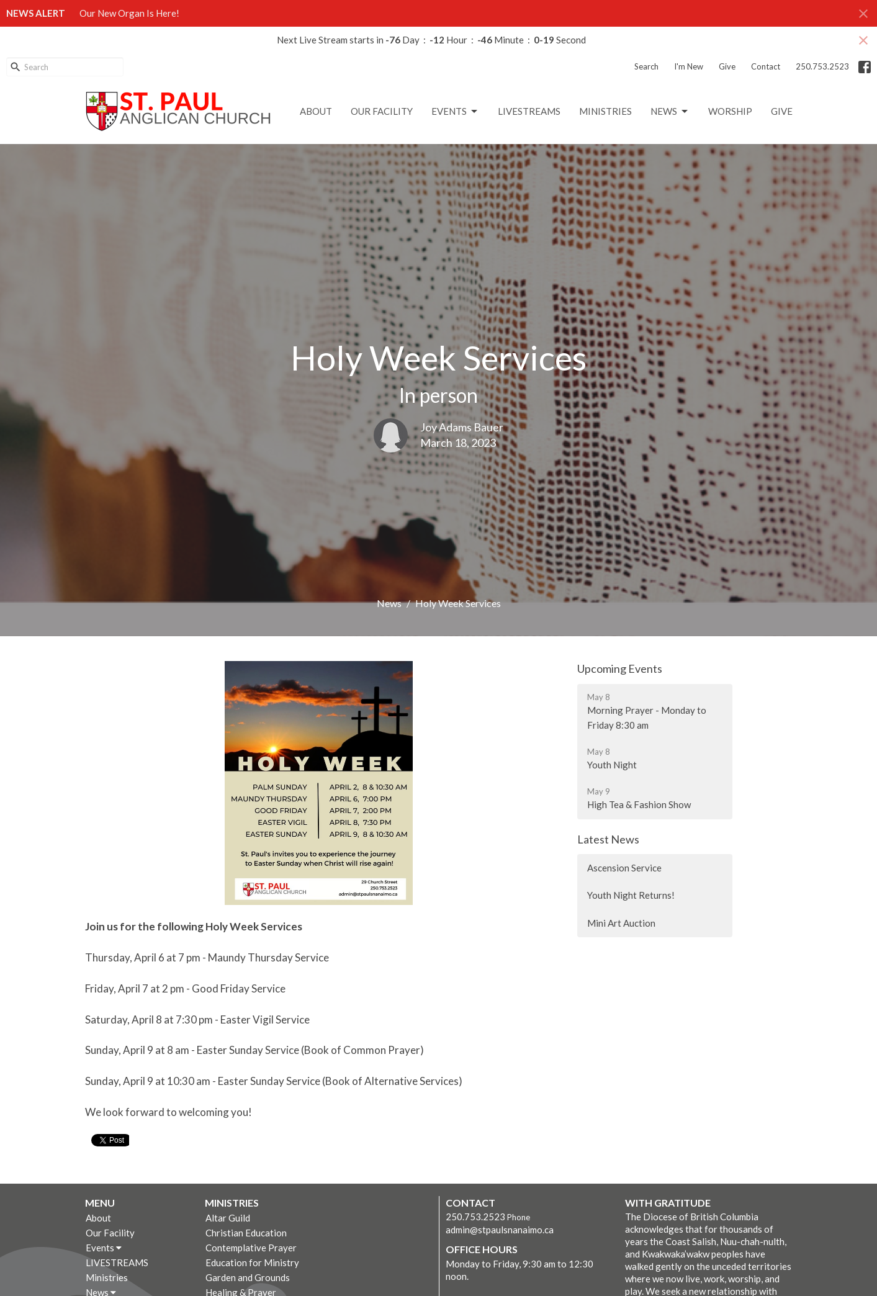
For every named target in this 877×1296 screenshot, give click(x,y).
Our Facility (382, 111)
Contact (765, 66)
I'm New (688, 66)
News (670, 112)
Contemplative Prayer (251, 1247)
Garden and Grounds (247, 1277)
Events (455, 112)
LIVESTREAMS (529, 111)
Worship (730, 111)
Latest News (608, 839)
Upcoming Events (619, 668)
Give (727, 66)
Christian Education (246, 1232)
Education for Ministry (252, 1262)
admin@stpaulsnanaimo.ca (500, 1229)
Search (646, 66)
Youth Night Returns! (631, 895)
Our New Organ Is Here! (129, 13)
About (316, 111)
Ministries (605, 111)
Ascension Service (624, 867)
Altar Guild (227, 1217)
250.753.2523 (822, 66)
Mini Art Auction (621, 923)
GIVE (782, 111)
